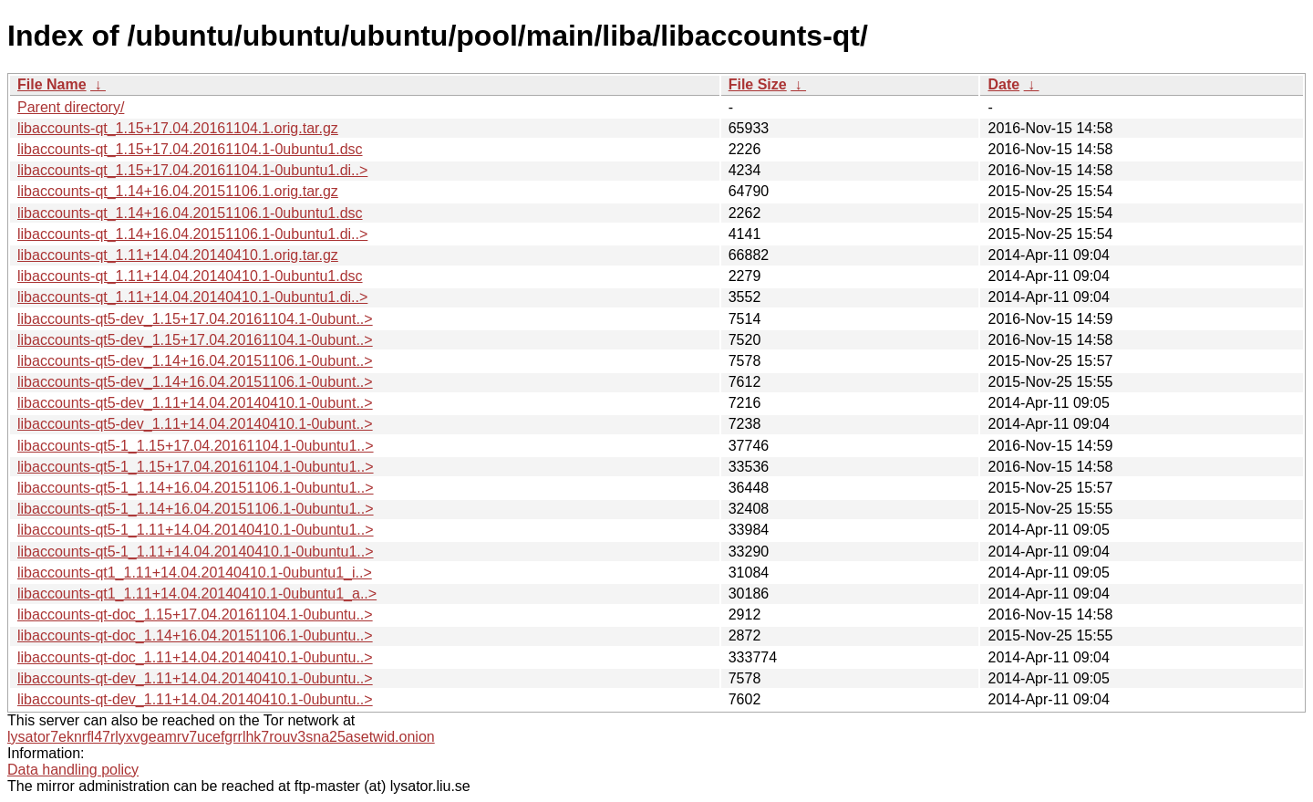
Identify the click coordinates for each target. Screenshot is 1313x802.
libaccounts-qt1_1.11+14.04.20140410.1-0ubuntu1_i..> (194, 572)
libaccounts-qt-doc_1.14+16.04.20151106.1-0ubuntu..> (195, 635)
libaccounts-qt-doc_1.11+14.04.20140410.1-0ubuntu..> (195, 657)
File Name (52, 84)
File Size (758, 84)
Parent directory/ (70, 107)
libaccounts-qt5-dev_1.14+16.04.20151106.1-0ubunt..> (195, 361)
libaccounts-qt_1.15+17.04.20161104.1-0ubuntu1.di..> (192, 170)
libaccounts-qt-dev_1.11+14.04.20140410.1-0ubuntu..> (195, 678)
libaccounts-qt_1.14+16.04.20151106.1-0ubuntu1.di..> (192, 234)
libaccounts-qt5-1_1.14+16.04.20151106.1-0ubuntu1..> (195, 487)
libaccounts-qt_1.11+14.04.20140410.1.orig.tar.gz (177, 255)
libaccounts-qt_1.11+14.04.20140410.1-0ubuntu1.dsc (190, 276)
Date (1003, 84)
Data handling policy (73, 769)
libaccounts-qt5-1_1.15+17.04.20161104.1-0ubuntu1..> (195, 445)
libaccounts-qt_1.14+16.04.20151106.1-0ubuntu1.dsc (190, 213)
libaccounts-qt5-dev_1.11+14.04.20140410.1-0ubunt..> (195, 403)
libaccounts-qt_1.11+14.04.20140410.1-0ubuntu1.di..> (192, 297)
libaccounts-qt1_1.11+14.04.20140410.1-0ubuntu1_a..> (197, 593)
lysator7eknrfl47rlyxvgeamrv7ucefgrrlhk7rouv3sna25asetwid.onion (221, 737)
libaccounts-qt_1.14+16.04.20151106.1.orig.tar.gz (177, 191)
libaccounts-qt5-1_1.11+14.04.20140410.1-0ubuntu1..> (195, 529)
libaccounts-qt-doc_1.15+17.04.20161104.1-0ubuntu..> (195, 614)
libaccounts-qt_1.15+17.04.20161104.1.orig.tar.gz (177, 128)
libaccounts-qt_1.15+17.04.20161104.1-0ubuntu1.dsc (190, 149)
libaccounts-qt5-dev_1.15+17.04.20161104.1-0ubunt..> (195, 319)
